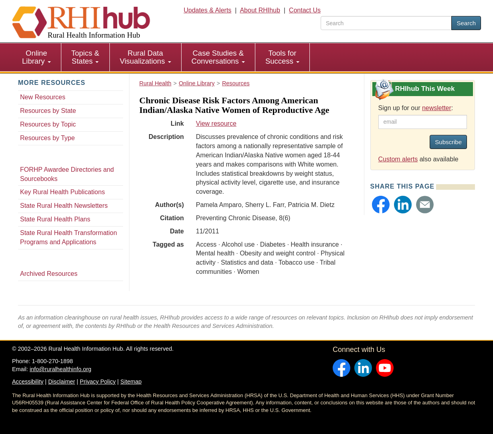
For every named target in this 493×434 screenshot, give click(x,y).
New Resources (42, 97)
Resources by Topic (48, 124)
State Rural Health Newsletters (64, 205)
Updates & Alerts (207, 10)
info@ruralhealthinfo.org (60, 369)
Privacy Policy (98, 381)
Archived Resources (48, 273)
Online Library (36, 57)
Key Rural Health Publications (62, 192)
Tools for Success (282, 57)
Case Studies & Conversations (218, 57)
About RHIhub (260, 10)
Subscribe (448, 142)
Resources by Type (47, 138)
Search (466, 23)
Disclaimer (61, 381)
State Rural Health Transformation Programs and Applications (68, 237)
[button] (380, 204)
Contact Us (305, 10)
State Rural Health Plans (55, 219)
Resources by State (48, 110)
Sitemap (130, 381)
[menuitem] (36, 57)
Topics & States (85, 57)
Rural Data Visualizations (145, 57)
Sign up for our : (415, 107)
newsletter (436, 107)
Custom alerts (398, 159)
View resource (216, 123)
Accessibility (27, 381)
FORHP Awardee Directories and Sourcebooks (67, 174)
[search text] (386, 23)
